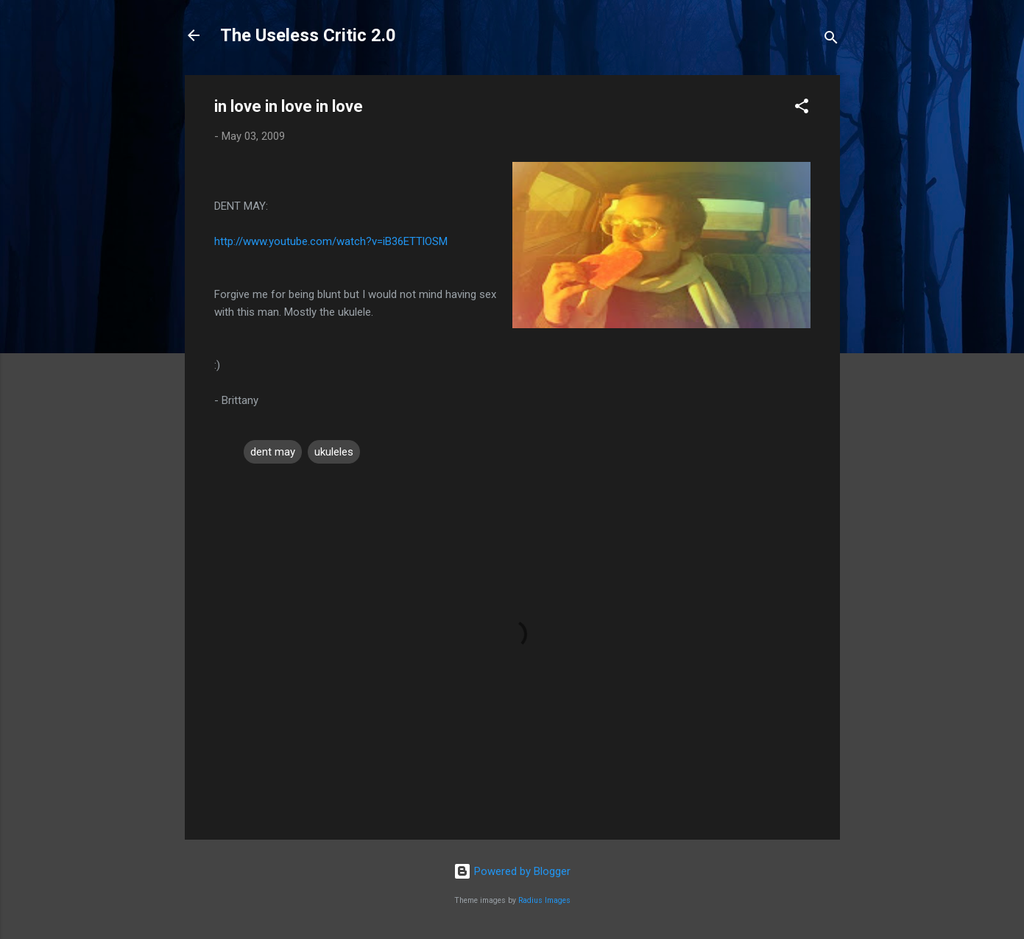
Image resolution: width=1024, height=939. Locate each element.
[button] (802, 108)
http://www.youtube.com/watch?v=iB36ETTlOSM (331, 241)
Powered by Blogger (512, 871)
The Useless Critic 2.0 (308, 35)
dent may (272, 451)
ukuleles (333, 451)
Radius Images (544, 900)
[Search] (831, 40)
